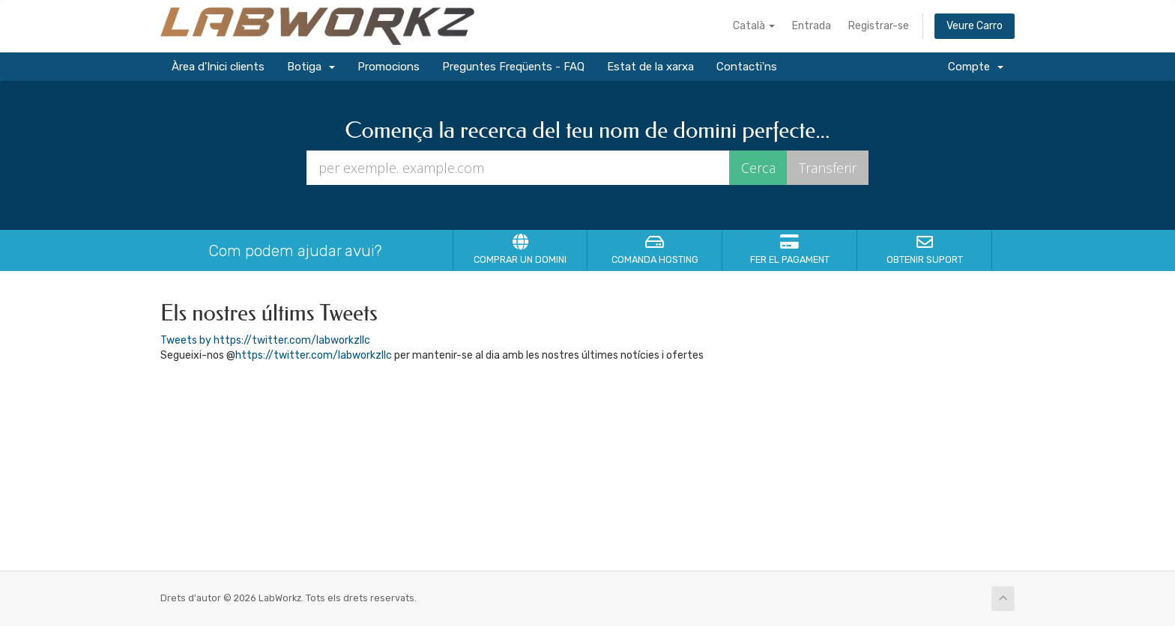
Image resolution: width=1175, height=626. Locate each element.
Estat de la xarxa (650, 66)
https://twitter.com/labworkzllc (313, 355)
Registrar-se (878, 25)
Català (754, 25)
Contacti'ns (746, 66)
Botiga (311, 66)
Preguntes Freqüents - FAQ (513, 66)
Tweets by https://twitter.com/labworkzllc (265, 340)
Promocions (388, 66)
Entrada (811, 25)
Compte (975, 66)
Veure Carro (974, 25)
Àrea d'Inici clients (218, 66)
